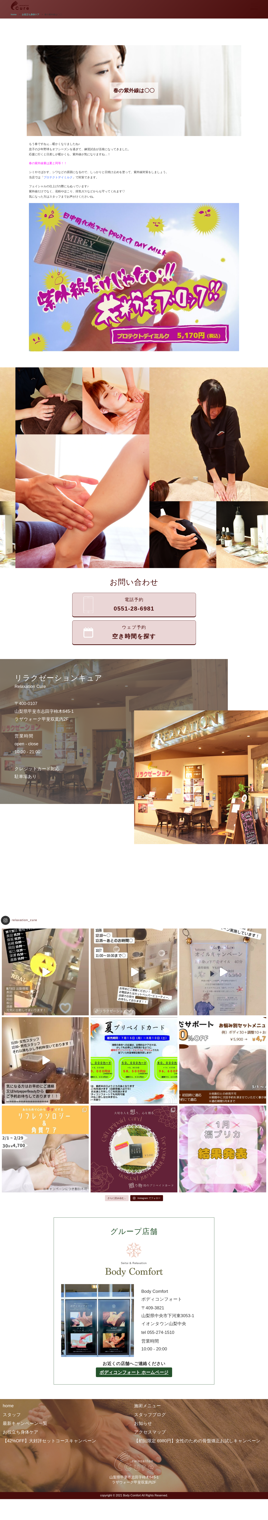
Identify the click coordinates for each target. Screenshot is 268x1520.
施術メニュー (147, 1405)
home (8, 1405)
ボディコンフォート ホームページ (134, 1372)
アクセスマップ (150, 1432)
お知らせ (143, 1423)
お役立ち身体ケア (20, 1432)
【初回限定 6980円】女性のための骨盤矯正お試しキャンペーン (197, 1440)
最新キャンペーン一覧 (25, 1423)
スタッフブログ (150, 1414)
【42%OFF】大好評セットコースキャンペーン (49, 1440)
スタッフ (12, 1414)
